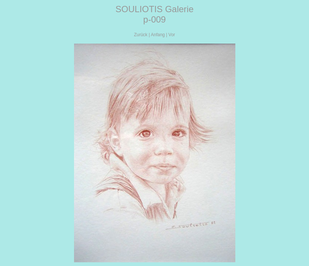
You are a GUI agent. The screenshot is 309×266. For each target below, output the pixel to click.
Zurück (141, 34)
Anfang (158, 34)
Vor (171, 34)
